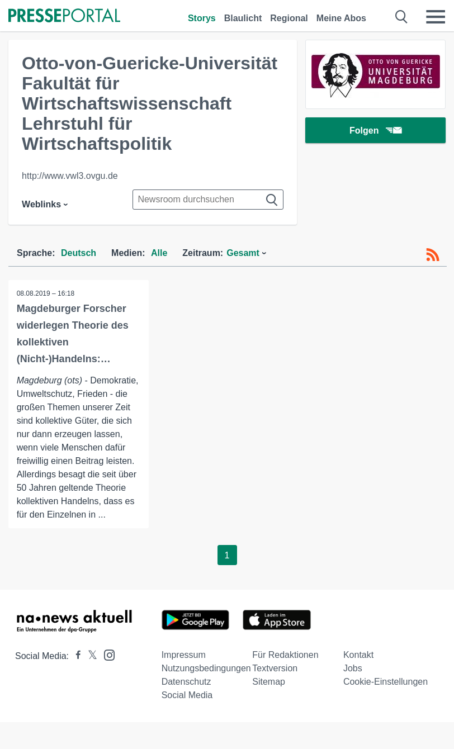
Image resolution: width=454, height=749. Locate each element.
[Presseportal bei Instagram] (106, 654)
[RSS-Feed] (432, 255)
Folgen (375, 131)
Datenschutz (186, 681)
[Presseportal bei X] (89, 656)
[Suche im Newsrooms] (208, 199)
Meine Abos (341, 18)
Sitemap (268, 681)
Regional (289, 18)
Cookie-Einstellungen (385, 681)
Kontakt (358, 655)
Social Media (187, 695)
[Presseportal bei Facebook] (75, 656)
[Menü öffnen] (435, 17)
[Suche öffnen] (402, 17)
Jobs (352, 668)
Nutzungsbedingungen (206, 668)
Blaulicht (243, 18)
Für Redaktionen (285, 655)
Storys (202, 18)
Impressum (184, 655)
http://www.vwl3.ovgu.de (70, 176)
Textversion (274, 668)
